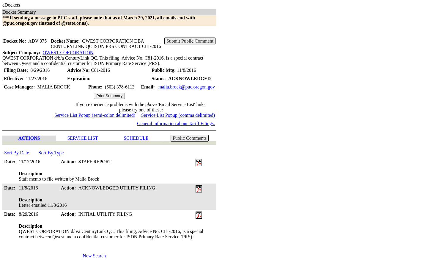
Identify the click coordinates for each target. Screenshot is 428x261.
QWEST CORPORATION (68, 52)
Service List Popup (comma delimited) (178, 115)
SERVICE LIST (82, 138)
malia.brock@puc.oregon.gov (186, 86)
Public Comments (190, 138)
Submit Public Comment (189, 41)
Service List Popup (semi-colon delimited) (94, 115)
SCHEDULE (136, 138)
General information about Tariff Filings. (176, 123)
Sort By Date (16, 152)
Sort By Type (51, 152)
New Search (94, 255)
